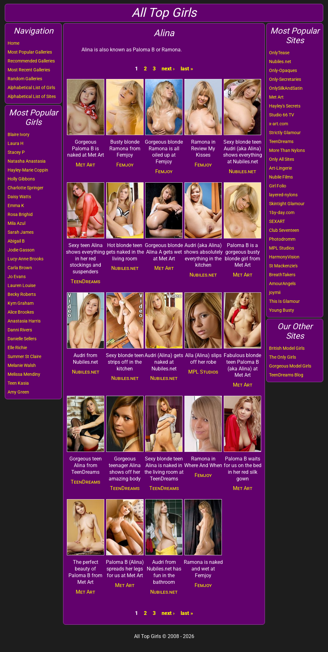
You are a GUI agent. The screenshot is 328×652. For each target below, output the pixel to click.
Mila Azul (16, 223)
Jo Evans (17, 276)
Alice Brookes (21, 312)
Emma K (16, 205)
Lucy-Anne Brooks (25, 258)
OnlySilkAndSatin (286, 88)
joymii (274, 292)
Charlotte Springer (25, 187)
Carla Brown (20, 267)
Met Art (276, 97)
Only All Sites (281, 159)
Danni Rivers (20, 329)
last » (187, 69)
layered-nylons (283, 194)
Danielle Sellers (22, 338)
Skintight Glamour (287, 203)
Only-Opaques (283, 70)
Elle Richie (17, 347)
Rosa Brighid (20, 214)
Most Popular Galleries (30, 52)
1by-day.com (281, 212)
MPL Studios (281, 248)
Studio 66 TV (281, 114)
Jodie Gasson (21, 249)
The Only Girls (282, 357)
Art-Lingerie (280, 168)
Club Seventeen (284, 230)
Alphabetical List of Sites (32, 96)
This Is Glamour (284, 301)
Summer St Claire (24, 356)
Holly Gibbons (21, 178)
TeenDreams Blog (286, 374)
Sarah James (21, 232)
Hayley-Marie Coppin (28, 170)
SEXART (277, 221)
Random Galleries (25, 78)
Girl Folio (277, 185)
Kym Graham (21, 303)
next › (168, 69)
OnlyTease (279, 52)
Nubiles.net (280, 61)
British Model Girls (287, 348)
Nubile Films (281, 176)
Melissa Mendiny (24, 374)
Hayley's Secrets (284, 105)
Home (13, 43)
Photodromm (282, 239)
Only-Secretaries (285, 79)
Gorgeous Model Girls (290, 365)
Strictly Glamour (285, 132)
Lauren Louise (21, 285)
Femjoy (124, 165)
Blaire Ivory (18, 134)
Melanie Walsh (22, 365)
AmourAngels (282, 283)
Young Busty (281, 310)
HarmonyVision (284, 256)
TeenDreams (281, 141)
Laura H (15, 143)
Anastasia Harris (24, 320)
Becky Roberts (22, 294)
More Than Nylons (287, 150)
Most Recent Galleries (29, 69)
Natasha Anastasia (27, 161)
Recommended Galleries (31, 60)
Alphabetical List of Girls (31, 87)
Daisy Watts (19, 196)
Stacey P (16, 152)
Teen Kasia (18, 383)
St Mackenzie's (283, 265)
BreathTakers (282, 274)
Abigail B (16, 241)
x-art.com (278, 123)
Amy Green (18, 391)
